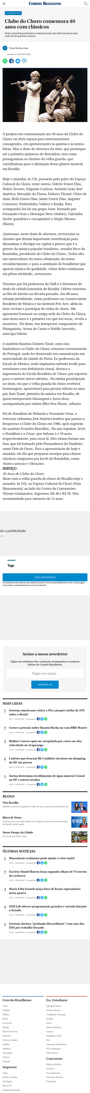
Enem (49, 1023)
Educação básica (53, 1006)
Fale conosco (52, 1053)
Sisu (48, 1040)
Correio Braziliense (17, 1000)
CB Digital (7, 1081)
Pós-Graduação (53, 1048)
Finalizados (51, 1081)
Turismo (6, 1057)
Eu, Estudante (56, 1000)
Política (6, 1014)
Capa (5, 1006)
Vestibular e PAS (53, 1036)
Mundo (6, 1027)
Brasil (5, 1018)
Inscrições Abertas (54, 1077)
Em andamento (53, 1073)
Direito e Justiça (10, 1077)
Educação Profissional (56, 1044)
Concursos (54, 1058)
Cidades (6, 1010)
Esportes (7, 1036)
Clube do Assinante (11, 1090)
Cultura (49, 1031)
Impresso (10, 1067)
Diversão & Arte (10, 1031)
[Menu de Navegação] (5, 3)
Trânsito (6, 1061)
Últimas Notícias (53, 1027)
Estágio (49, 1018)
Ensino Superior (53, 1010)
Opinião (6, 1044)
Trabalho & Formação (56, 1014)
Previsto (50, 1068)
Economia (7, 1023)
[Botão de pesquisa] (85, 3)
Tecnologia (7, 1053)
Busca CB (7, 1085)
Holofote (7, 1048)
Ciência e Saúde (10, 1040)
